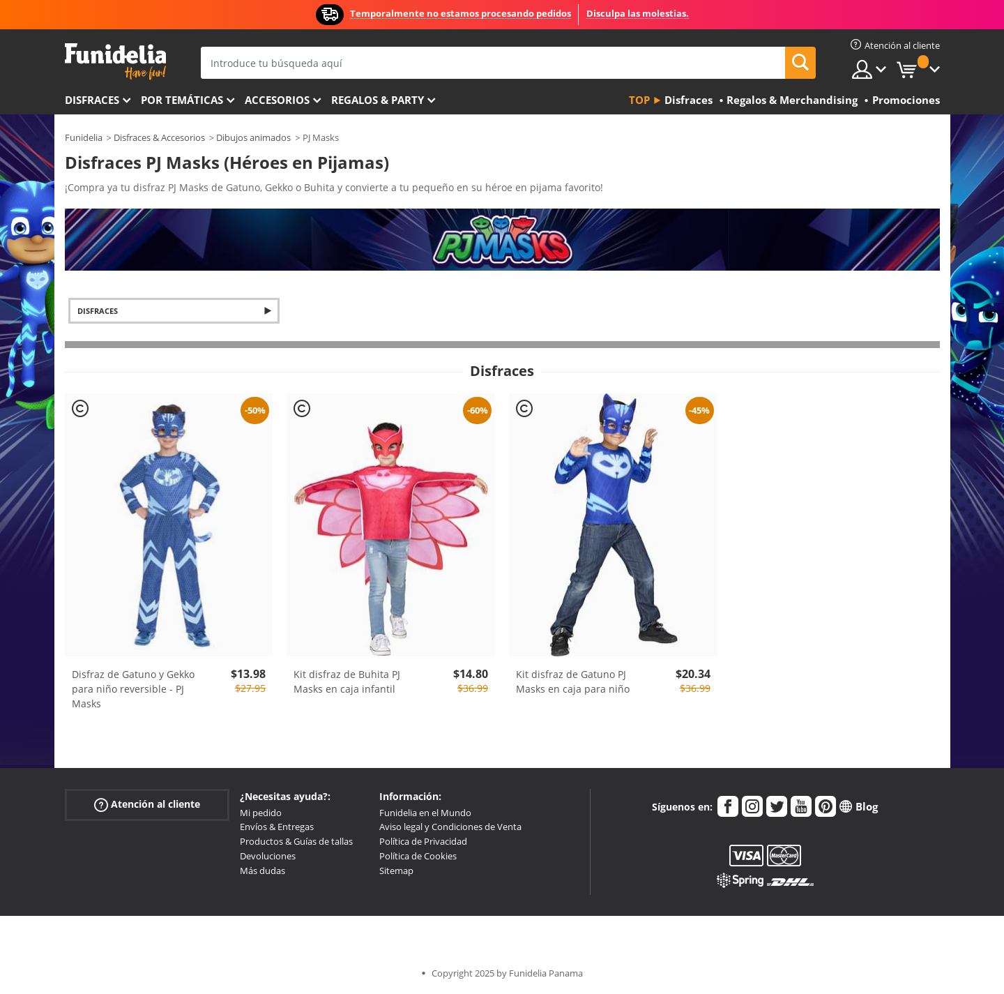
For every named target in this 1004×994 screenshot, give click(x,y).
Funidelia (83, 137)
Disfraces (92, 100)
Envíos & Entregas (277, 826)
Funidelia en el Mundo (425, 812)
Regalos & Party (377, 100)
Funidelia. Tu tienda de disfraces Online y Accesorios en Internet (115, 61)
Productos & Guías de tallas (296, 841)
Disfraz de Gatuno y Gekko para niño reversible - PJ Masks (133, 689)
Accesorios (277, 100)
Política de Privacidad (423, 841)
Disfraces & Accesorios (159, 137)
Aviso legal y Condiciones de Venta (450, 826)
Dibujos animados (253, 137)
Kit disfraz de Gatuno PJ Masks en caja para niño (573, 681)
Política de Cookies (418, 856)
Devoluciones (268, 856)
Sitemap (396, 870)
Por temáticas (182, 100)
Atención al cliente (147, 804)
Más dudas (262, 870)
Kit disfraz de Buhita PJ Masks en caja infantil (347, 681)
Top (639, 100)
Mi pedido (261, 812)
